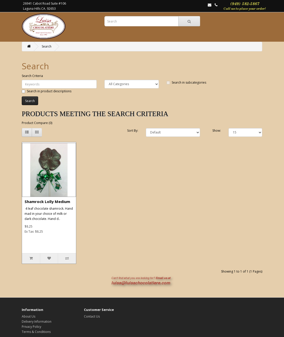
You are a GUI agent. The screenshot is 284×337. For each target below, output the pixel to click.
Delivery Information (36, 321)
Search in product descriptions (46, 91)
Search (46, 46)
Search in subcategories (186, 82)
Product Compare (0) (37, 123)
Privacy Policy (31, 326)
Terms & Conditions (36, 332)
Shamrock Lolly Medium (47, 201)
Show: (216, 130)
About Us (28, 316)
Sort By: (132, 130)
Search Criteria (32, 76)
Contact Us (92, 316)
